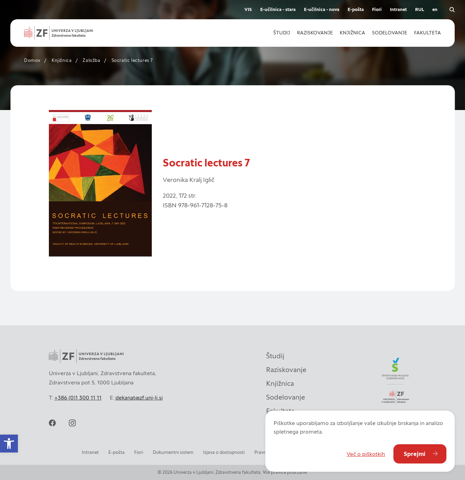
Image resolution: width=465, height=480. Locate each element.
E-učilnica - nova (321, 9)
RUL (419, 9)
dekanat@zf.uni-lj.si (139, 397)
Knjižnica (62, 60)
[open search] (452, 9)
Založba (91, 60)
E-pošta (116, 452)
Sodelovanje (285, 397)
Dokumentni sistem (173, 452)
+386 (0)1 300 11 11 (78, 397)
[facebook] (52, 422)
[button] (9, 443)
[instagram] (72, 422)
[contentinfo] (232, 55)
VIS (248, 9)
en (434, 9)
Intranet (90, 452)
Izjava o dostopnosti (224, 452)
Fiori (138, 452)
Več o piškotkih (366, 453)
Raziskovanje (286, 369)
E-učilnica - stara (278, 9)
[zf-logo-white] (58, 33)
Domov (32, 60)
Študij (275, 355)
